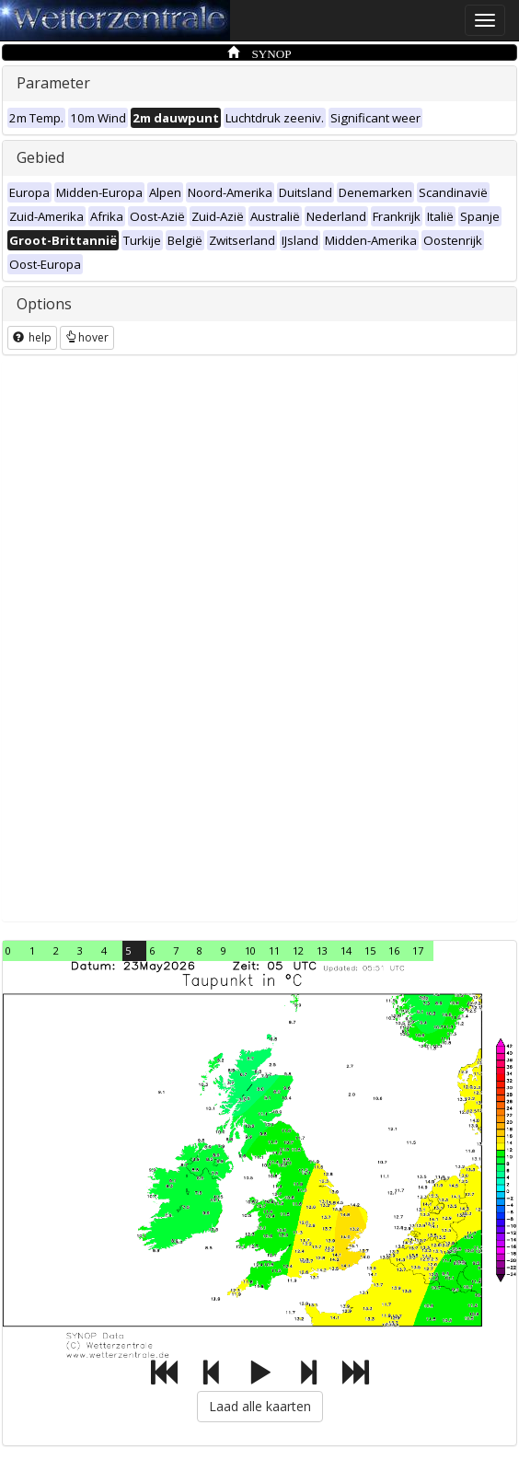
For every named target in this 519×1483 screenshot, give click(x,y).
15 (369, 950)
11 (274, 950)
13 (322, 950)
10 (250, 950)
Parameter (53, 83)
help (32, 337)
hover (87, 337)
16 (393, 950)
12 (298, 950)
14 (346, 950)
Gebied (40, 157)
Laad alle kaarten (260, 1406)
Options (44, 304)
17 (417, 950)
